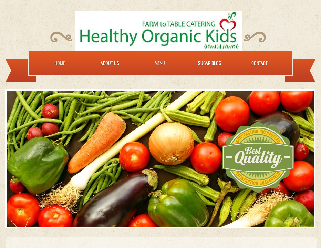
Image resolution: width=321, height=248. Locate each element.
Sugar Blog (209, 62)
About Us (110, 62)
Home (59, 62)
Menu (160, 62)
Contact (259, 62)
